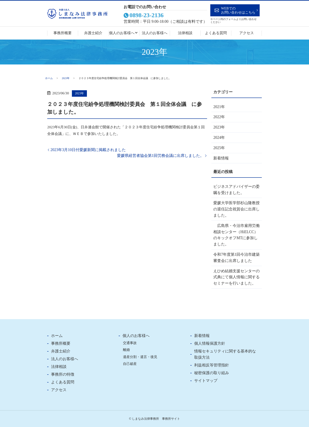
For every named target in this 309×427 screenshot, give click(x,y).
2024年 (219, 137)
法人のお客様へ (154, 33)
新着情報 (221, 158)
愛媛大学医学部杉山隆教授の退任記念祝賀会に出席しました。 (236, 209)
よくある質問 (216, 33)
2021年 (219, 107)
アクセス (246, 33)
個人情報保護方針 (209, 343)
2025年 (219, 148)
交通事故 (130, 343)
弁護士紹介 (93, 33)
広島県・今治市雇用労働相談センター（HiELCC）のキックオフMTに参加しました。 (236, 234)
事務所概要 (62, 33)
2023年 (66, 78)
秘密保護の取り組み (211, 373)
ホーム (49, 78)
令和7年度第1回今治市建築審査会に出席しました (236, 257)
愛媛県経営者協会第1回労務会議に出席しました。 (160, 155)
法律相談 (185, 33)
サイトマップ (205, 380)
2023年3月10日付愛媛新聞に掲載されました (88, 150)
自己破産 (130, 364)
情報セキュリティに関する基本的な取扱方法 (225, 354)
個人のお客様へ (122, 33)
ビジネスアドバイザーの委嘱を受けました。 (236, 189)
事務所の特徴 (62, 374)
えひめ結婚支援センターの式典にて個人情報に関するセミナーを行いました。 (236, 277)
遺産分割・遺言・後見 (140, 357)
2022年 (219, 117)
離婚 (126, 350)
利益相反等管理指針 (211, 365)
